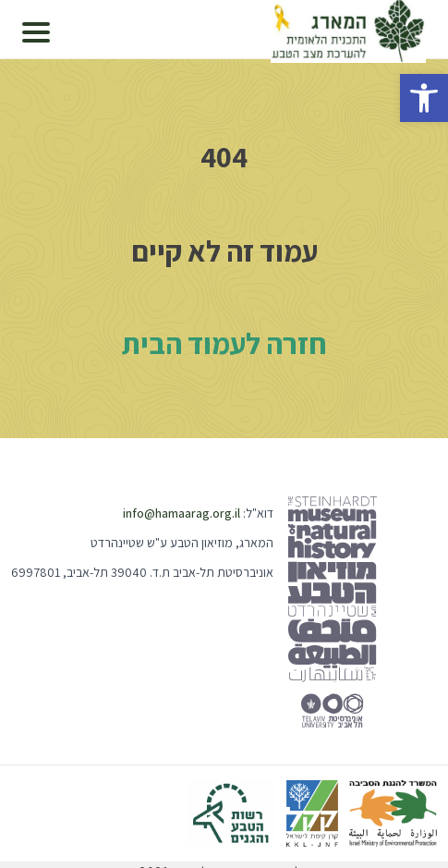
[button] (424, 98)
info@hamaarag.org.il (181, 513)
